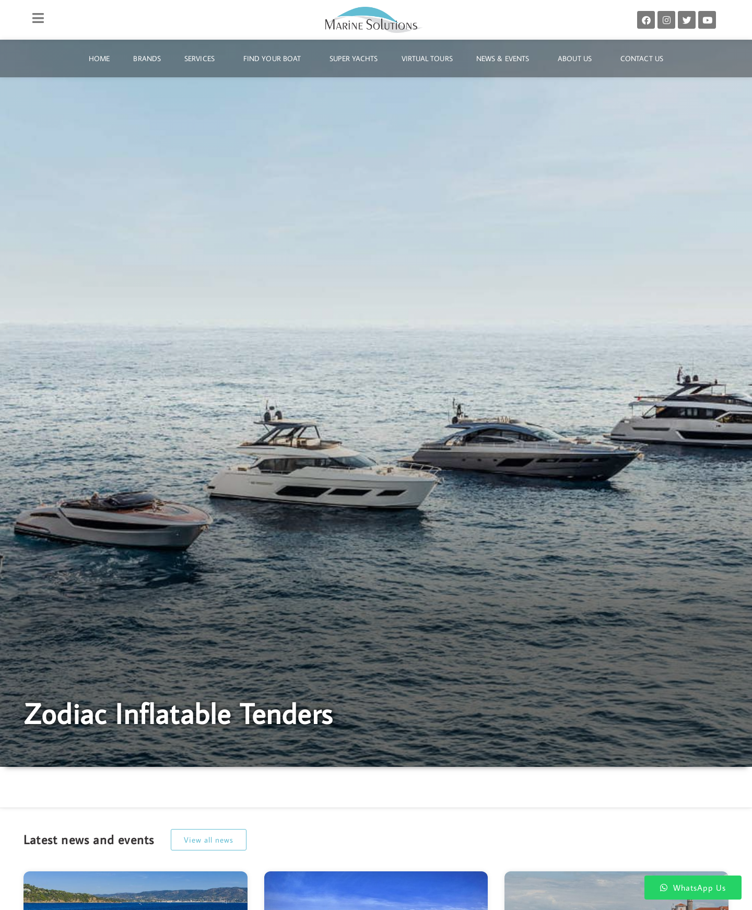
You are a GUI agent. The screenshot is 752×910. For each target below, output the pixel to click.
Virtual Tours (427, 58)
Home (99, 58)
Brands (147, 58)
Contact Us (641, 58)
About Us (577, 58)
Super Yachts (354, 58)
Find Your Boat (274, 58)
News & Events (505, 58)
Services (202, 58)
